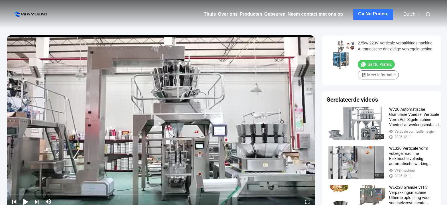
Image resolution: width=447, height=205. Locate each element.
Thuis (210, 14)
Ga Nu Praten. (373, 13)
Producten (251, 14)
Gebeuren (275, 14)
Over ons (227, 14)
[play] (161, 122)
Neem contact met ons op (315, 14)
